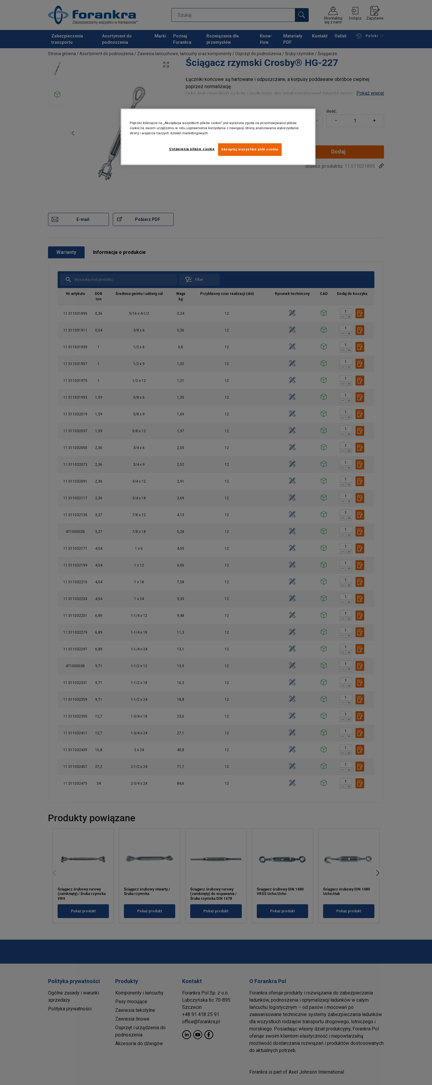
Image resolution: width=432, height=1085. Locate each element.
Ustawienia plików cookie (192, 149)
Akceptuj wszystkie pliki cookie (249, 149)
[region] (218, 136)
